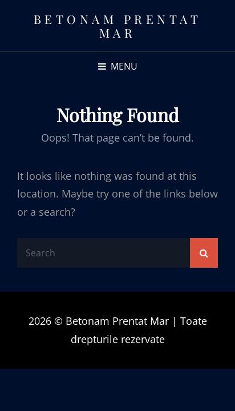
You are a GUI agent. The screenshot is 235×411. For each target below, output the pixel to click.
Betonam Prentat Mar (118, 26)
